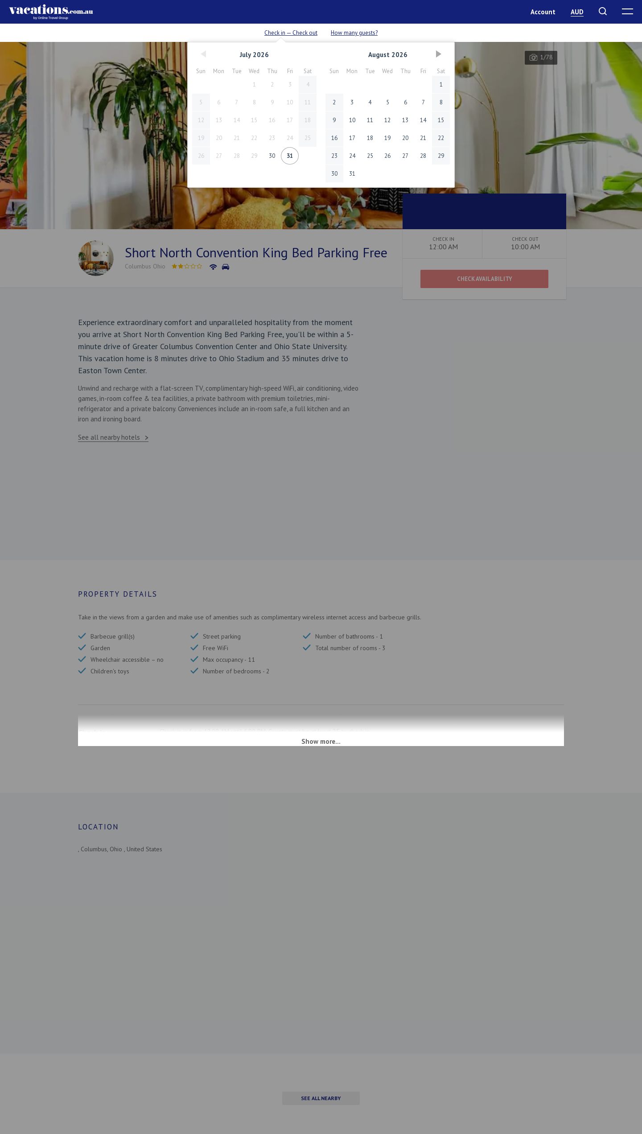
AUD (577, 12)
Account (543, 12)
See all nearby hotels (109, 437)
